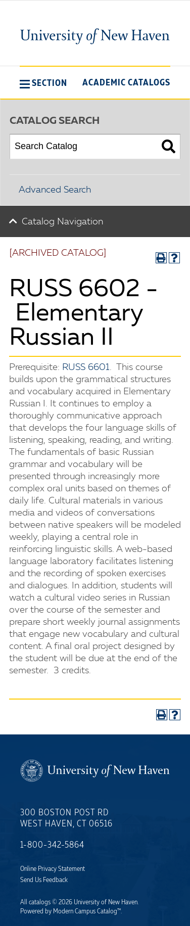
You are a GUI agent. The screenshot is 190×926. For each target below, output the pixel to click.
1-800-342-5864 (52, 845)
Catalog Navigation (62, 221)
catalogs (40, 902)
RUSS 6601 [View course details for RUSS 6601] (86, 367)
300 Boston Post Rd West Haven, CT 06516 (66, 818)
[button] (43, 82)
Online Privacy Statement (52, 868)
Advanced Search (55, 190)
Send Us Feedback (44, 880)
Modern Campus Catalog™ (87, 911)
